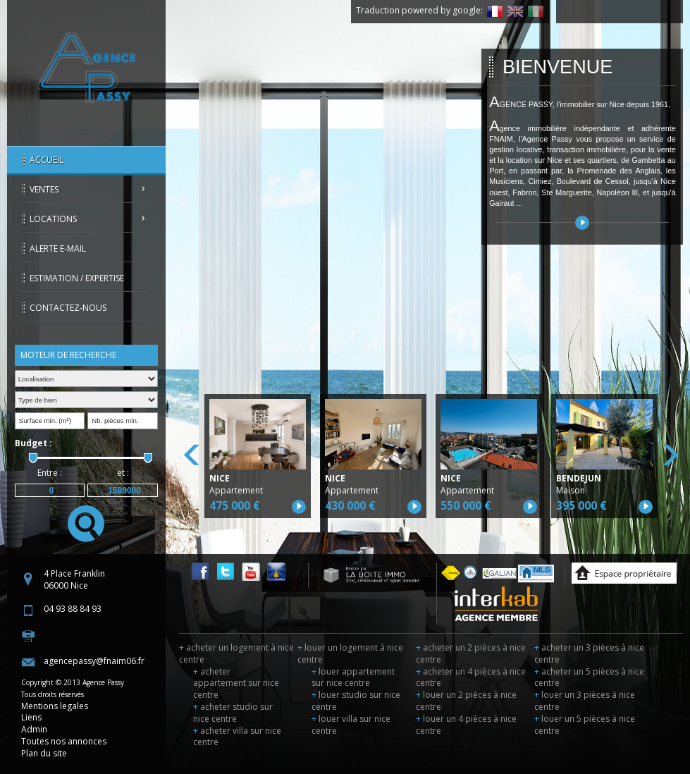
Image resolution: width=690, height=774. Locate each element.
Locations (53, 219)
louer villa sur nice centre (351, 725)
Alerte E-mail (58, 248)
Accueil (46, 160)
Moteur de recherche (68, 355)
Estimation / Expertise (77, 278)
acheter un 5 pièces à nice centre (589, 677)
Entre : (49, 473)
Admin (34, 729)
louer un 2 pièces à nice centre (466, 701)
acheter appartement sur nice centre (236, 683)
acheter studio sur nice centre (233, 713)
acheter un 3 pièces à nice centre (589, 653)
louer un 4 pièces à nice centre (466, 725)
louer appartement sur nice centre (353, 677)
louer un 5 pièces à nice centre (584, 725)
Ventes (44, 189)
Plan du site (44, 753)
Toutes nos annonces (63, 741)
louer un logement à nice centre (350, 653)
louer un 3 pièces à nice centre (584, 701)
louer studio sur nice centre (356, 701)
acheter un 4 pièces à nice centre (471, 677)
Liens (31, 717)
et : (123, 473)
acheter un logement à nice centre (236, 653)
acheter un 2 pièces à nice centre (471, 653)
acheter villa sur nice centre (237, 737)
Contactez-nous (68, 308)
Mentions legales (54, 706)
